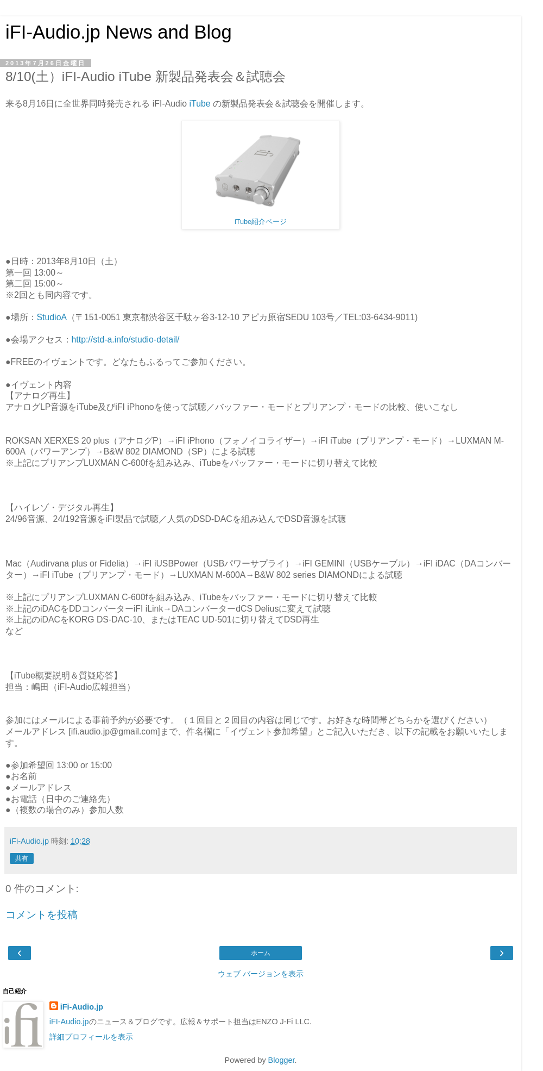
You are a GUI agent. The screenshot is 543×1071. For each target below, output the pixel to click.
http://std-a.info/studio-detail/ (126, 339)
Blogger (281, 1060)
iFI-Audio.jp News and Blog (118, 32)
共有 (21, 858)
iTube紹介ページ (261, 222)
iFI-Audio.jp (69, 1021)
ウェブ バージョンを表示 (261, 973)
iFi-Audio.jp (81, 1006)
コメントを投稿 (41, 914)
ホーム (260, 953)
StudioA (52, 317)
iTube (200, 103)
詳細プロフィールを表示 (91, 1036)
